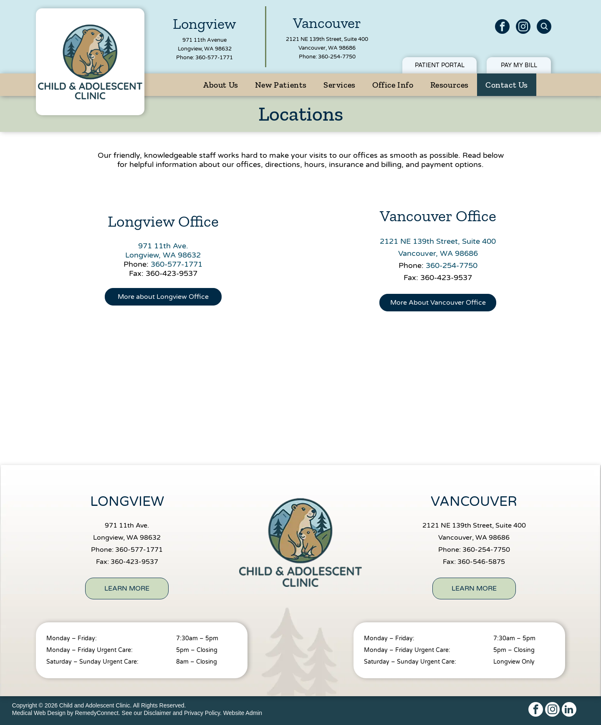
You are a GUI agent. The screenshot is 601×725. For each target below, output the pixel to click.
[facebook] (502, 27)
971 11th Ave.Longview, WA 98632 (163, 250)
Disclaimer (157, 713)
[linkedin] (569, 710)
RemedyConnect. (97, 713)
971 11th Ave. (127, 525)
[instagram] (523, 27)
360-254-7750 (337, 56)
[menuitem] (221, 84)
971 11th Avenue (204, 40)
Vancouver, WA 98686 (327, 48)
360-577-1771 (214, 57)
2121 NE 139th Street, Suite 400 (327, 39)
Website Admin (242, 713)
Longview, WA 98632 (205, 48)
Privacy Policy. (203, 713)
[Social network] (544, 27)
